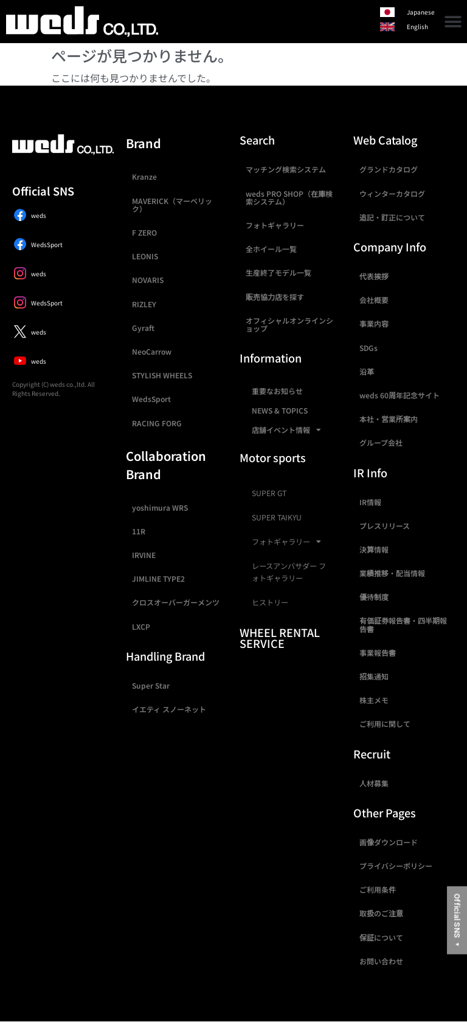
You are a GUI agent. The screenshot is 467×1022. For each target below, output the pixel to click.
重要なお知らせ (277, 391)
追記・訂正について (392, 217)
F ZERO (144, 232)
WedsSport (151, 398)
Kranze (144, 176)
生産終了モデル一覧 (278, 272)
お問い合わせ (381, 961)
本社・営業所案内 (388, 419)
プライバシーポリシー (395, 865)
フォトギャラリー (275, 225)
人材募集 (374, 783)
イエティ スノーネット (169, 709)
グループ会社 (381, 442)
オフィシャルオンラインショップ (289, 324)
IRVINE (144, 555)
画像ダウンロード (388, 842)
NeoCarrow (151, 351)
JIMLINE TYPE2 (158, 578)
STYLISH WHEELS (162, 375)
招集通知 (374, 676)
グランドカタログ (388, 169)
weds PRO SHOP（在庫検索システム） (289, 197)
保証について (381, 937)
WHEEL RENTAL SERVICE (280, 637)
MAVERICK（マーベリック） (172, 205)
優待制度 (374, 596)
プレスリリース (384, 525)
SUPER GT (269, 493)
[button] (453, 21)
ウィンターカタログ (392, 193)
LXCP (141, 626)
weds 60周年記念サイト (399, 395)
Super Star (151, 685)
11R (138, 531)
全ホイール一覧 (271, 249)
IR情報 (370, 502)
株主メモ (374, 700)
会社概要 (374, 300)
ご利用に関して (384, 723)
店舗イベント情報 (286, 430)
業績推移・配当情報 (392, 573)
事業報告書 (377, 652)
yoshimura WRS (160, 507)
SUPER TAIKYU (277, 517)
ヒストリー (270, 602)
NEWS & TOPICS (280, 410)
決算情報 (374, 549)
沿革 (366, 371)
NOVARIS (148, 279)
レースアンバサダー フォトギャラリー (289, 572)
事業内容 (374, 323)
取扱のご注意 (381, 913)
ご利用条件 (377, 889)
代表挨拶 (374, 276)
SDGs (368, 347)
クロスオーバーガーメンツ (176, 602)
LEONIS (145, 256)
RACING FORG (157, 423)
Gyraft (143, 327)
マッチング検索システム (286, 169)
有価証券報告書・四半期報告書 (403, 624)
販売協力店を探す (275, 296)
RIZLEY (144, 304)
